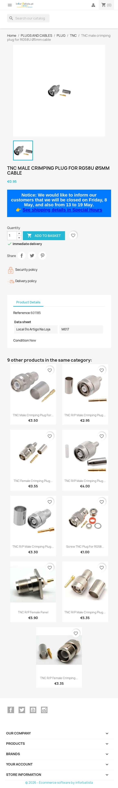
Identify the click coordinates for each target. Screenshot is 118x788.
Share (22, 256)
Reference (21, 313)
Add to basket (44, 235)
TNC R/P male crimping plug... (85, 415)
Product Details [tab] (28, 302)
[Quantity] (12, 235)
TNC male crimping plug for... (33, 415)
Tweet (32, 256)
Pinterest (42, 256)
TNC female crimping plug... (33, 481)
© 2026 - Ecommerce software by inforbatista (59, 782)
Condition (21, 340)
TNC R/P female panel (33, 612)
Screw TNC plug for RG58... (85, 546)
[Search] (28, 18)
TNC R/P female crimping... (59, 678)
